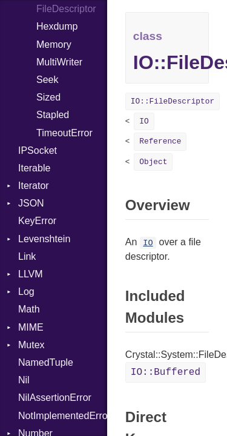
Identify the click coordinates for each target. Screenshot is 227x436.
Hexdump (56, 26)
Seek (47, 79)
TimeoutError (64, 133)
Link (27, 256)
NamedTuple (45, 362)
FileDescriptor (66, 9)
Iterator (33, 185)
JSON (31, 203)
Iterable (34, 168)
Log (26, 291)
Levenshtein (44, 239)
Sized (48, 97)
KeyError (37, 221)
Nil (24, 380)
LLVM (30, 274)
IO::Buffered (165, 372)
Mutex (31, 345)
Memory (53, 44)
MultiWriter (59, 62)
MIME (31, 327)
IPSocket (37, 150)
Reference (160, 141)
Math (29, 309)
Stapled (52, 115)
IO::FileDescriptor (172, 101)
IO (143, 121)
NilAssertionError (54, 397)
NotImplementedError (62, 416)
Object (153, 162)
